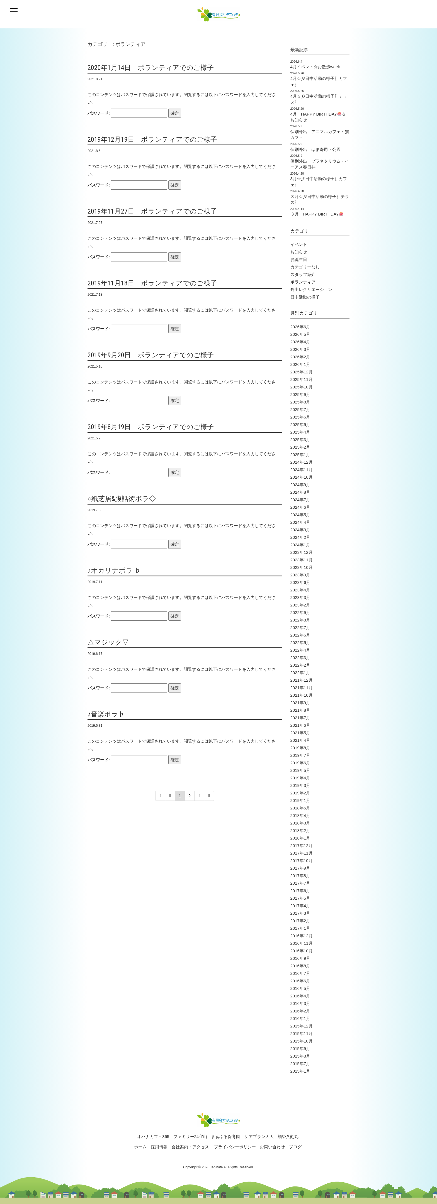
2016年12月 (301, 935)
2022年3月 (300, 657)
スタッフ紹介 (302, 274)
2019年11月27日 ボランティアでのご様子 (152, 211)
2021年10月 (301, 695)
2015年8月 (300, 1056)
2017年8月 (300, 875)
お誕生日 (298, 259)
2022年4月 (300, 650)
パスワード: (127, 113)
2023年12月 (301, 552)
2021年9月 (300, 702)
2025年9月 (300, 394)
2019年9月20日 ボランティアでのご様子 (151, 355)
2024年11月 (301, 469)
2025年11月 (301, 379)
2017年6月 (300, 890)
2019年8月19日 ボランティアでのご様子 (151, 427)
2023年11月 (301, 559)
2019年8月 (300, 747)
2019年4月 (300, 777)
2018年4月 (300, 815)
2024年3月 (300, 529)
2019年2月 (300, 793)
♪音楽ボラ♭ (106, 714)
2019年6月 (300, 762)
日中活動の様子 (305, 297)
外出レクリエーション (311, 289)
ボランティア (302, 282)
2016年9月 (300, 958)
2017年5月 (300, 898)
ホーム (140, 1146)
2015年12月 (301, 1026)
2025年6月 (300, 417)
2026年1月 (300, 364)
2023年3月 (300, 597)
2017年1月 (300, 928)
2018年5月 (300, 808)
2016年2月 (300, 1011)
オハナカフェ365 (153, 1136)
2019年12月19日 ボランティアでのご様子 (152, 139)
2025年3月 (300, 439)
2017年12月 (301, 845)
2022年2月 (300, 665)
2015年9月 (300, 1048)
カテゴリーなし (305, 267)
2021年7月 (300, 717)
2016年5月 (300, 988)
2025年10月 (301, 387)
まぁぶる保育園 (225, 1136)
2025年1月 (300, 454)
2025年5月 (300, 424)
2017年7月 (300, 883)
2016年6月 (300, 980)
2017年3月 (300, 913)
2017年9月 (300, 868)
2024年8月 (300, 492)
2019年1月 (300, 800)
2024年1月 (300, 544)
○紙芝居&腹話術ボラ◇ (122, 499)
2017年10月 (301, 860)
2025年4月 (300, 432)
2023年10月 (301, 567)
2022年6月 (300, 635)
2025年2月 (300, 447)
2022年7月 (300, 627)
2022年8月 (300, 620)
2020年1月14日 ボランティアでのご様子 (151, 68)
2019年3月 (300, 785)
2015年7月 (300, 1063)
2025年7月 (300, 409)
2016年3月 (300, 1003)
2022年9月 (300, 612)
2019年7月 (300, 755)
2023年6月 (300, 582)
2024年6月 (300, 507)
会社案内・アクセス (190, 1146)
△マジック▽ (108, 642)
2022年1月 (300, 672)
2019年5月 (300, 770)
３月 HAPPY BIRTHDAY (316, 214)
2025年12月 (301, 371)
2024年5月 (300, 514)
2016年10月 (301, 950)
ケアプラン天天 (259, 1136)
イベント (298, 244)
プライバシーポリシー (235, 1146)
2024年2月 (300, 537)
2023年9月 (300, 574)
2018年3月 (300, 823)
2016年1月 (300, 1018)
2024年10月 (301, 477)
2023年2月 (300, 605)
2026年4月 (300, 341)
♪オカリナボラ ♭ (114, 570)
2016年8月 (300, 965)
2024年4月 (300, 522)
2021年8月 (300, 710)
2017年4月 (300, 905)
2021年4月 (300, 740)
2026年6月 (300, 326)
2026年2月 (300, 356)
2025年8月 (300, 402)
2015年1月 (300, 1071)
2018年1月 (300, 838)
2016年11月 (301, 943)
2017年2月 (300, 920)
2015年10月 (301, 1041)
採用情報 (159, 1146)
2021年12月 (301, 680)
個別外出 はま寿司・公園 (315, 149)
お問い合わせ (272, 1146)
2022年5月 (300, 642)
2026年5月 (300, 334)
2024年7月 (300, 499)
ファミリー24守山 (190, 1136)
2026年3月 (300, 349)
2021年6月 (300, 725)
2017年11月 (301, 853)
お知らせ (298, 251)
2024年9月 (300, 484)
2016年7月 (300, 973)
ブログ (295, 1146)
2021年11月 (301, 687)
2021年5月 (300, 732)
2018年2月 (300, 830)
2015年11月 (301, 1033)
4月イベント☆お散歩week (315, 66)
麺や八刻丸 (288, 1136)
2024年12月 (301, 462)
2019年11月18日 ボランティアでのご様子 (152, 283)
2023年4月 (300, 590)
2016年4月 (300, 995)
